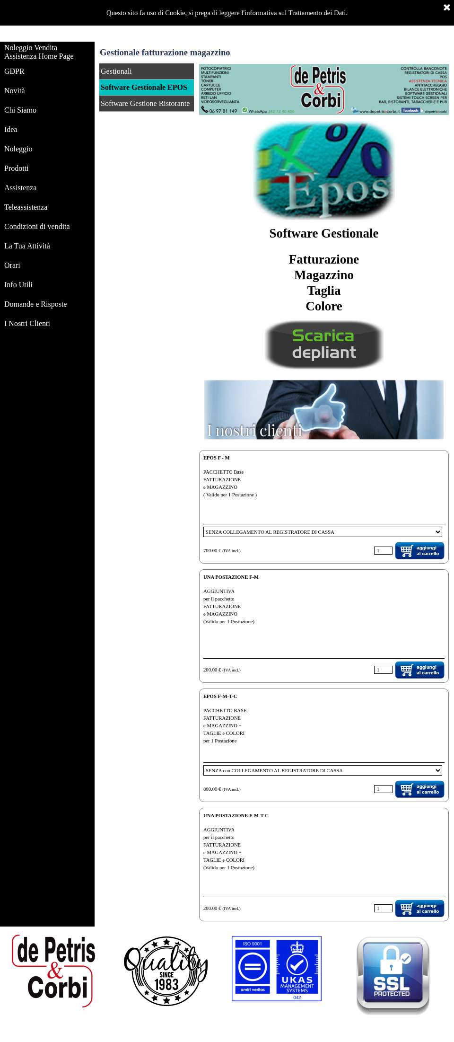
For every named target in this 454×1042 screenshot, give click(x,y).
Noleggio (18, 149)
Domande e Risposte (35, 304)
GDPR (14, 71)
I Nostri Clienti (27, 323)
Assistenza (20, 188)
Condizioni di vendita (37, 226)
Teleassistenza (25, 207)
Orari (12, 265)
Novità (14, 91)
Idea (10, 129)
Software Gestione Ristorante (145, 103)
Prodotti (16, 168)
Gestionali (116, 71)
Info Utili (18, 285)
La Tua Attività (27, 246)
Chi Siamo (20, 110)
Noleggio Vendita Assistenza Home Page (39, 52)
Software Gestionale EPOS (144, 87)
